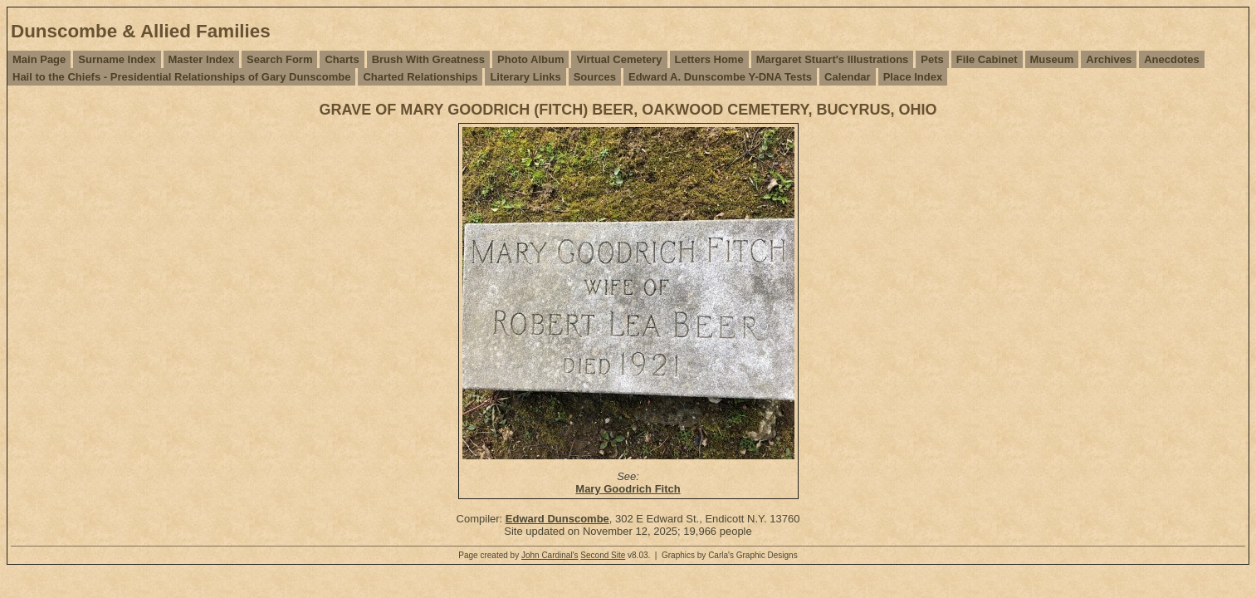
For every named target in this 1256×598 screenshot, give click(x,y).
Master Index (201, 59)
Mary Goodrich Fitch (627, 489)
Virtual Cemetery (619, 59)
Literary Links (525, 77)
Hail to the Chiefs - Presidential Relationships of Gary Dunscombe (181, 77)
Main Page (39, 59)
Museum (1052, 59)
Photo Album (530, 59)
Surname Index (116, 59)
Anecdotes (1171, 59)
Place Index (913, 77)
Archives (1108, 59)
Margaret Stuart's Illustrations (832, 59)
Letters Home (709, 59)
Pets (932, 59)
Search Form (279, 59)
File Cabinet (987, 59)
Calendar (847, 77)
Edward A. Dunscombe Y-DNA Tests (720, 77)
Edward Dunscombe (557, 518)
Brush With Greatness (428, 59)
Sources (595, 77)
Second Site (602, 555)
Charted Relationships (420, 77)
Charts (342, 59)
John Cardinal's (550, 555)
